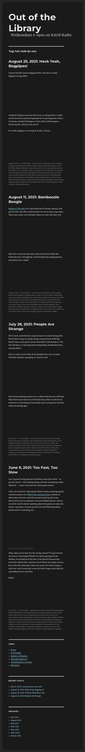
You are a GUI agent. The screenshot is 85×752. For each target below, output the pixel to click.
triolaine (11, 184)
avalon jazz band (36, 438)
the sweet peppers (20, 629)
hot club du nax (14, 170)
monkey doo (54, 448)
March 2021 (16, 736)
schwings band (18, 177)
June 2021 (15, 726)
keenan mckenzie (46, 170)
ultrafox (54, 311)
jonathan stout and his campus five (27, 445)
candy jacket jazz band (17, 166)
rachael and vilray (24, 175)
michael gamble (40, 622)
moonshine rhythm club (17, 304)
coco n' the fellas (47, 295)
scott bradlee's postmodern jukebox (37, 177)
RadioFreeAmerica (19, 659)
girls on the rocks (44, 168)
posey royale (13, 175)
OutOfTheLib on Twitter (21, 662)
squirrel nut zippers (47, 179)
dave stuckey (17, 297)
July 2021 (14, 723)
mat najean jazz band (19, 173)
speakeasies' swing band (25, 626)
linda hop (12, 622)
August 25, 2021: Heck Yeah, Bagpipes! (27, 690)
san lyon (34, 307)
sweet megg (58, 179)
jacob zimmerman (40, 617)
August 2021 (16, 720)
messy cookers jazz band (28, 302)
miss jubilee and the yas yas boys (39, 173)
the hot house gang (29, 311)
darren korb (18, 615)
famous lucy (41, 615)
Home (13, 650)
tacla (30, 182)
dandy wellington (22, 168)
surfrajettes (38, 626)
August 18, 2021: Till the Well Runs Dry (28, 693)
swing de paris (14, 309)
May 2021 (15, 729)
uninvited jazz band (22, 184)
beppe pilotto (59, 610)
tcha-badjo (50, 182)
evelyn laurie (33, 168)
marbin (33, 448)
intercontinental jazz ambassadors (21, 617)
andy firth (46, 163)
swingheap (24, 182)
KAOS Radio (16, 653)
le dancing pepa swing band (51, 619)
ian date (37, 170)
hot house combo (26, 170)
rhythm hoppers (37, 175)
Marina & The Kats (17, 209)
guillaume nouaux (49, 297)
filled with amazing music (39, 494)
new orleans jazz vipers (34, 304)
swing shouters (14, 182)
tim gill (44, 629)
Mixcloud (15, 665)
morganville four (14, 450)
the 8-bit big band (31, 452)
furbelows (18, 443)
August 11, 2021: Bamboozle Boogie (26, 696)
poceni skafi (56, 173)
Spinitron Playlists (19, 656)
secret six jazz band (45, 307)
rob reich (47, 175)
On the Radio (26, 163)
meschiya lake (14, 302)
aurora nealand (56, 163)
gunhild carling (56, 168)
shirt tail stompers (19, 179)
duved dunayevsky (50, 441)
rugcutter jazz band (23, 307)
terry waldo (59, 182)
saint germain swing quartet (32, 624)
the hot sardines (44, 452)
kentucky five (41, 300)
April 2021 (15, 733)
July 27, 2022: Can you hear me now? (26, 687)
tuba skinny (47, 311)
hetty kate (26, 443)
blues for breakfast (15, 613)
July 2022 (15, 717)
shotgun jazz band (32, 179)
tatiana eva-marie (39, 182)
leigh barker (26, 448)
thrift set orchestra (19, 455)
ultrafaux (59, 629)
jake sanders (52, 617)
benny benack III (49, 438)
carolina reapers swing (34, 166)
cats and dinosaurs (49, 166)
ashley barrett (35, 610)
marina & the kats (53, 300)
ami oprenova (38, 163)
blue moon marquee (16, 295)
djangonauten (28, 297)
